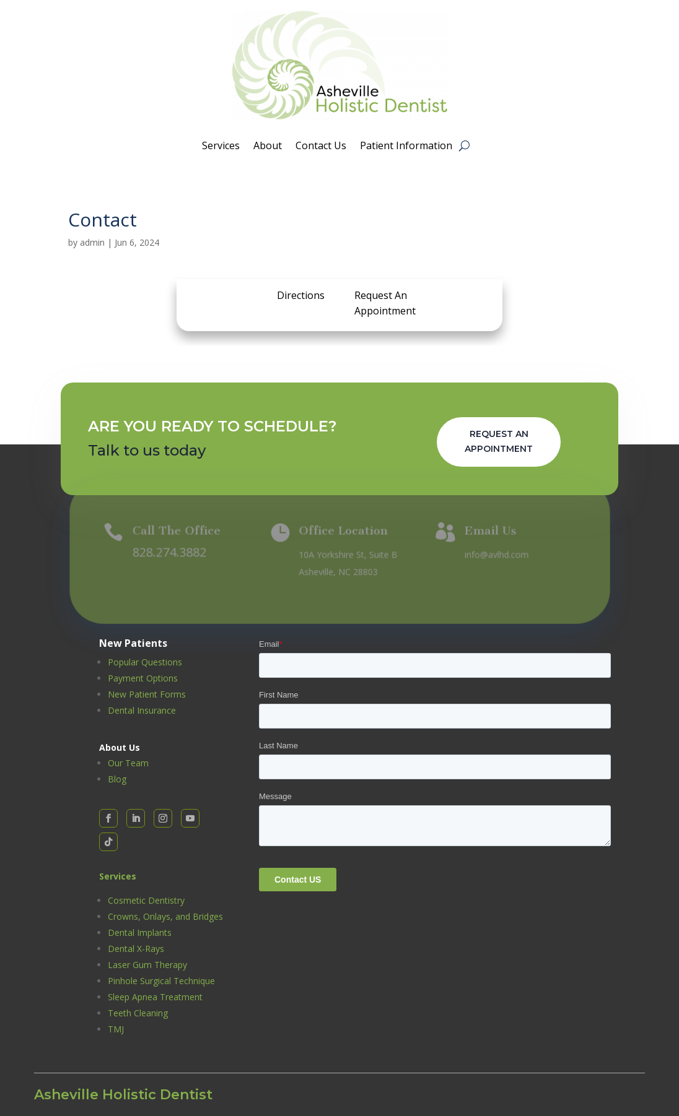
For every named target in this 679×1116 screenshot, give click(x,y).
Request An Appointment (499, 441)
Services (221, 146)
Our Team (128, 763)
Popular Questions (145, 662)
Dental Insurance (142, 710)
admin (92, 242)
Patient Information (406, 146)
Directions (301, 295)
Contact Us (321, 146)
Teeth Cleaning (138, 1013)
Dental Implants (140, 932)
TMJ (116, 1029)
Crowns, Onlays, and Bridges (165, 916)
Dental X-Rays (136, 948)
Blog (117, 779)
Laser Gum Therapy (147, 965)
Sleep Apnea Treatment (155, 997)
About (267, 146)
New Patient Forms (147, 694)
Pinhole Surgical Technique (161, 981)
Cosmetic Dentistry (146, 900)
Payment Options (143, 678)
